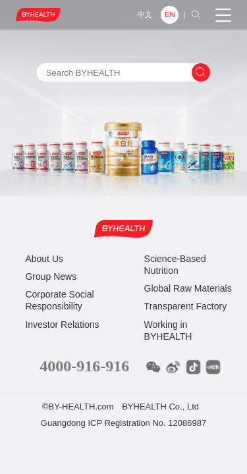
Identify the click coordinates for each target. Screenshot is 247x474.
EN (170, 14)
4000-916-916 (84, 366)
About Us (44, 258)
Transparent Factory (185, 306)
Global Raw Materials (188, 288)
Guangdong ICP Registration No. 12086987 (123, 423)
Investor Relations (62, 324)
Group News (50, 276)
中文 (145, 14)
